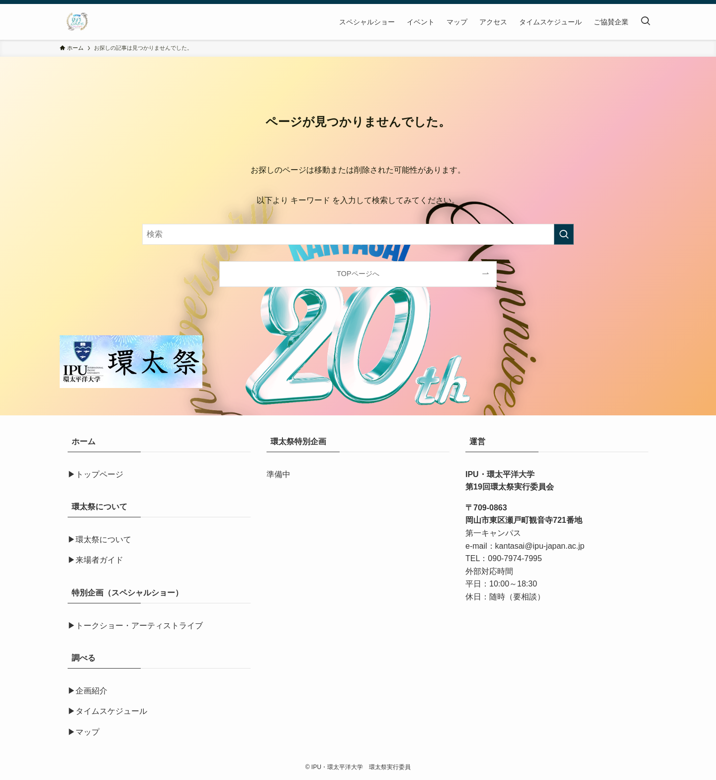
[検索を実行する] (564, 234)
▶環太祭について (99, 539)
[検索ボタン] (645, 22)
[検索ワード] (358, 234)
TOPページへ (358, 274)
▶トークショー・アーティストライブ (135, 625)
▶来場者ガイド (95, 560)
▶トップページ (95, 474)
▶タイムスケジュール (107, 711)
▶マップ (83, 732)
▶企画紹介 (87, 690)
